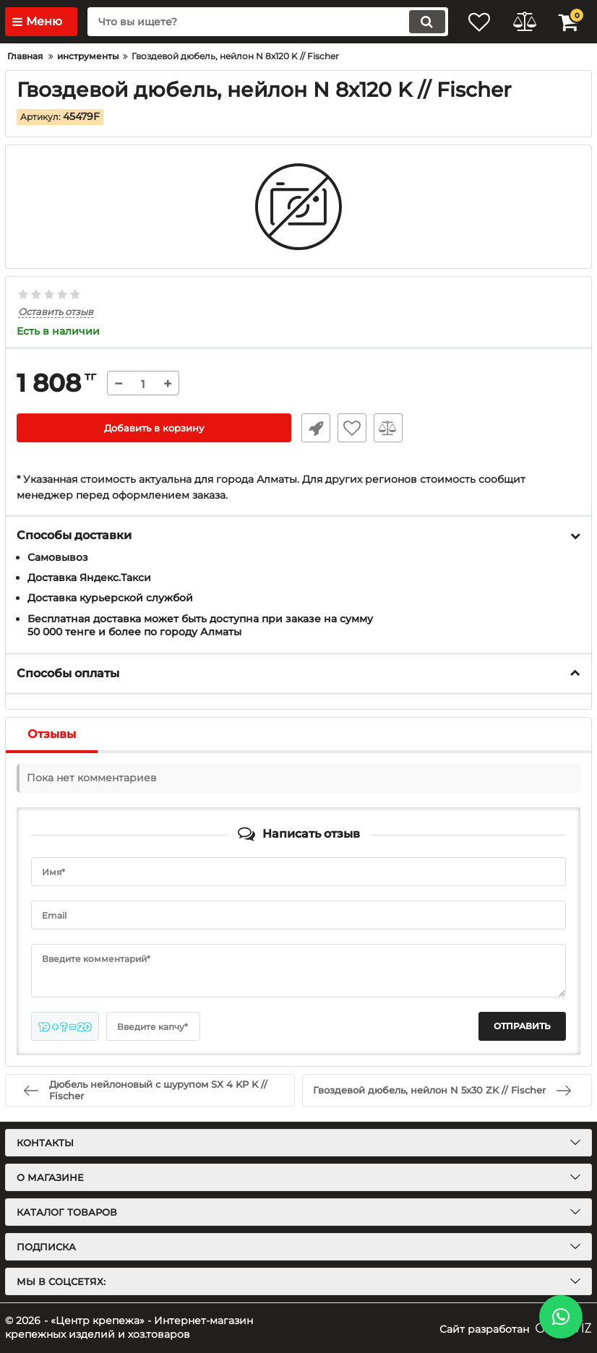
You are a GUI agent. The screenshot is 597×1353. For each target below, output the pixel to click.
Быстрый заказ (312, 428)
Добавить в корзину (154, 428)
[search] (258, 21)
